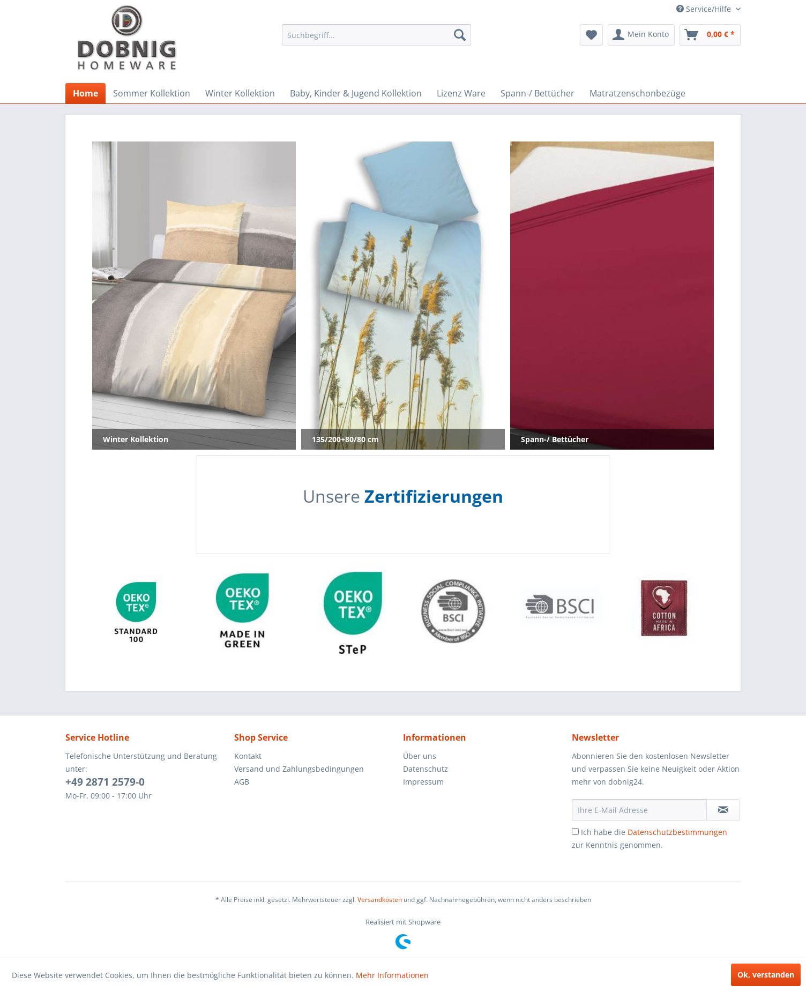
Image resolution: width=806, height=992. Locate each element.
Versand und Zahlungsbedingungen (299, 769)
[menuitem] (376, 35)
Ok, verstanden (765, 974)
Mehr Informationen (392, 975)
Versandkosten (379, 899)
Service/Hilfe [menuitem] (704, 9)
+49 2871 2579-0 (105, 782)
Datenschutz (425, 769)
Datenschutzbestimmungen (677, 832)
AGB (241, 782)
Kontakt (248, 756)
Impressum (423, 782)
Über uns (419, 756)
